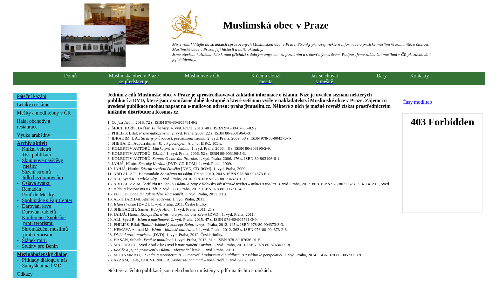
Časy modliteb (417, 102)
